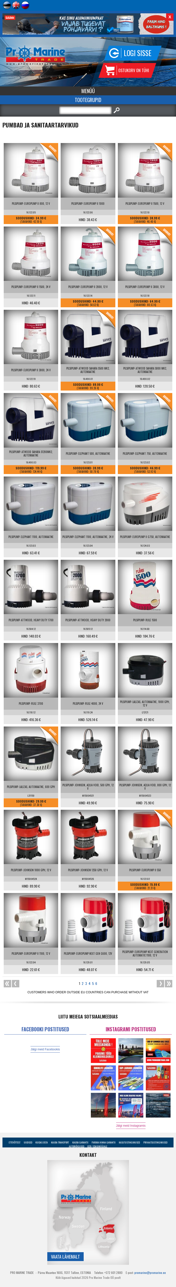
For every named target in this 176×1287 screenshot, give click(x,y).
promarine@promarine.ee (150, 1272)
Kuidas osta (41, 1142)
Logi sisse (137, 53)
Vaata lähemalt (65, 1256)
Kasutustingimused (129, 1142)
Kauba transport (60, 1142)
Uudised (28, 1142)
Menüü (88, 91)
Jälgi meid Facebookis (45, 1049)
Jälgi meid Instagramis (131, 1125)
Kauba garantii (80, 1142)
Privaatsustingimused (155, 1142)
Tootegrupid (88, 100)
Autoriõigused (76, 1146)
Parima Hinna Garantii (104, 1142)
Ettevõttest (14, 1142)
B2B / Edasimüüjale (97, 1146)
